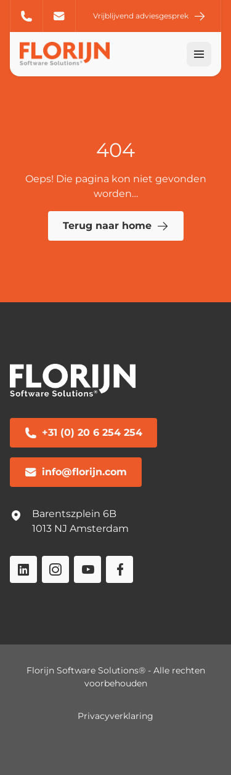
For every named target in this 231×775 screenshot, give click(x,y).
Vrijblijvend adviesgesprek (149, 16)
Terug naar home (116, 226)
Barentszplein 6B (74, 514)
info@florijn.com (59, 16)
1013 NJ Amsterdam (80, 528)
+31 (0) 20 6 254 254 (26, 16)
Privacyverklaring (115, 715)
